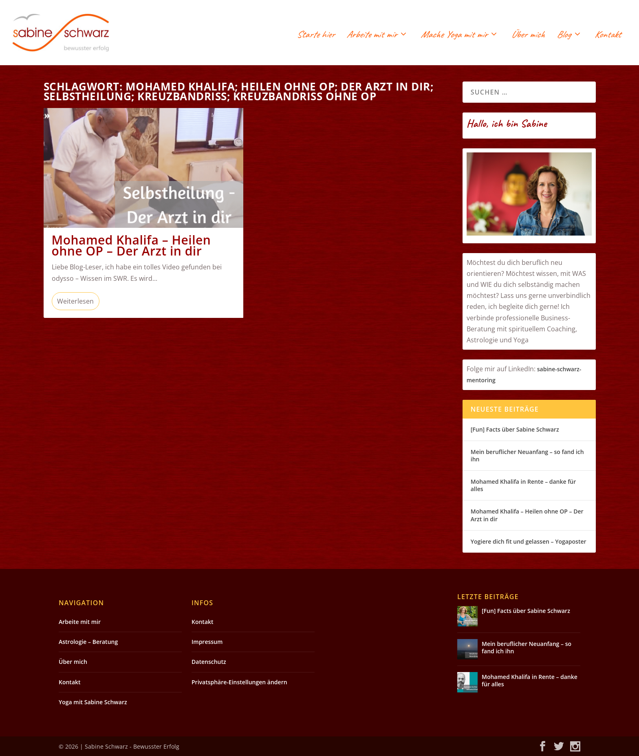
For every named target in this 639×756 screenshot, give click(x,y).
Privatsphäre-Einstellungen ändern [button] (239, 682)
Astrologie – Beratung (88, 642)
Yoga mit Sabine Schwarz (93, 702)
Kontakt (608, 35)
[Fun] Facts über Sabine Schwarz (515, 429)
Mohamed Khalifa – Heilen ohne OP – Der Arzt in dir (131, 245)
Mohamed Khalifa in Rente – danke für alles (523, 485)
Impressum (207, 642)
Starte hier (316, 35)
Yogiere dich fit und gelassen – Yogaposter (528, 541)
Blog (564, 35)
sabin (544, 369)
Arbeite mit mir (371, 35)
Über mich (527, 35)
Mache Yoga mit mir (454, 35)
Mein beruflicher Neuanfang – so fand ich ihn (527, 455)
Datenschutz (209, 662)
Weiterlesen (75, 301)
